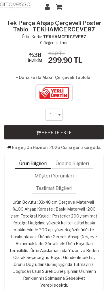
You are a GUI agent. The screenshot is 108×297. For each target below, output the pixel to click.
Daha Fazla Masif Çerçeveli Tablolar (55, 77)
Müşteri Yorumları (54, 176)
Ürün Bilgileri (33, 163)
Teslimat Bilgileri (54, 188)
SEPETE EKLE (54, 132)
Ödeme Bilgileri (72, 163)
